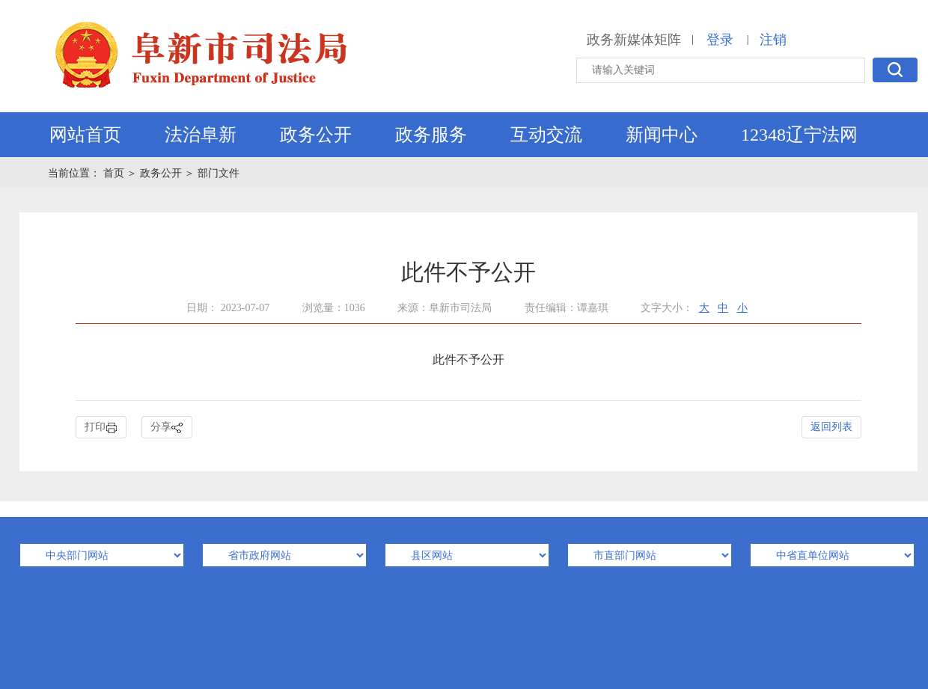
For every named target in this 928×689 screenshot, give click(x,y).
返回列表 (831, 426)
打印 (101, 427)
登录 (719, 39)
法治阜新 (200, 134)
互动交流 (546, 134)
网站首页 (85, 134)
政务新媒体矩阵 (634, 39)
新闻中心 (661, 134)
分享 (166, 427)
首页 (115, 173)
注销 (773, 39)
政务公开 (316, 134)
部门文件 (218, 173)
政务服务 (431, 134)
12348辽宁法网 (799, 134)
